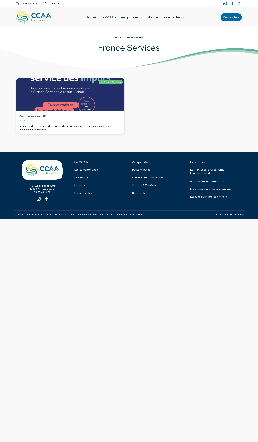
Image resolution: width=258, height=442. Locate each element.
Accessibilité (136, 214)
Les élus (79, 185)
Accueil (91, 17)
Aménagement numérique (207, 181)
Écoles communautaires (147, 177)
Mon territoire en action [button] (166, 17)
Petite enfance (141, 169)
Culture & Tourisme (144, 185)
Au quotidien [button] (132, 17)
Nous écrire (54, 3)
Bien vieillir (139, 193)
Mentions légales (88, 214)
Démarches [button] (231, 17)
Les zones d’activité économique (210, 188)
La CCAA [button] (109, 17)
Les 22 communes (86, 169)
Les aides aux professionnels (208, 196)
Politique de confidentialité (113, 214)
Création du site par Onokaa (230, 214)
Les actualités (83, 193)
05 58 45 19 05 (29, 3)
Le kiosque (81, 177)
